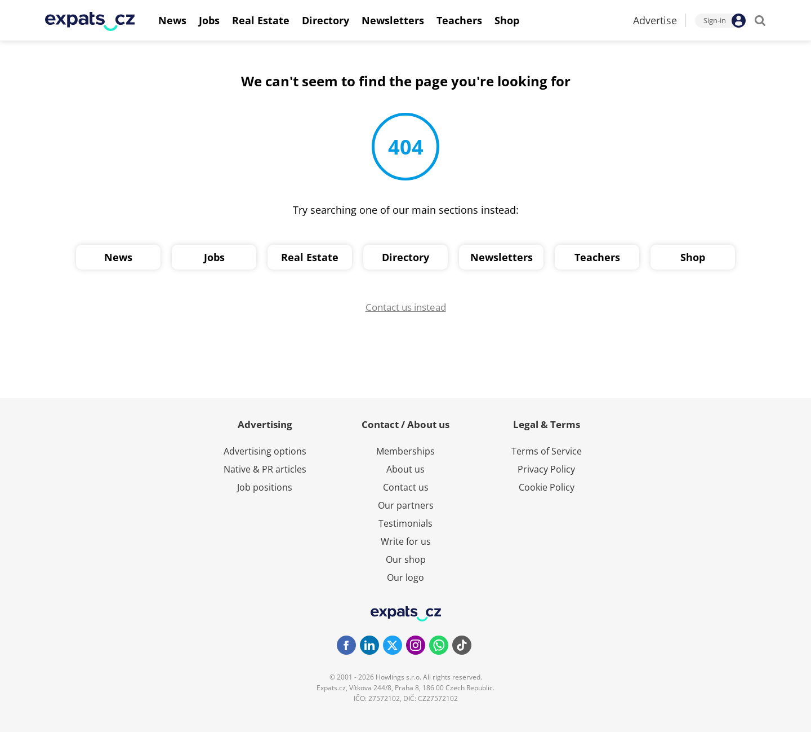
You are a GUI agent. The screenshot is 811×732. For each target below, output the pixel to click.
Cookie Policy (546, 487)
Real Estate (309, 257)
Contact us (406, 487)
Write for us (406, 541)
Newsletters (501, 257)
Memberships (405, 451)
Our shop (406, 559)
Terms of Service (546, 451)
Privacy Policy (546, 469)
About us (405, 469)
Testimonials (405, 523)
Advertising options (265, 451)
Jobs (214, 257)
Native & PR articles (265, 469)
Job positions (264, 487)
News (118, 257)
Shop (692, 257)
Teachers (597, 257)
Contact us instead (406, 307)
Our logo (405, 577)
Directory (405, 257)
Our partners (406, 505)
